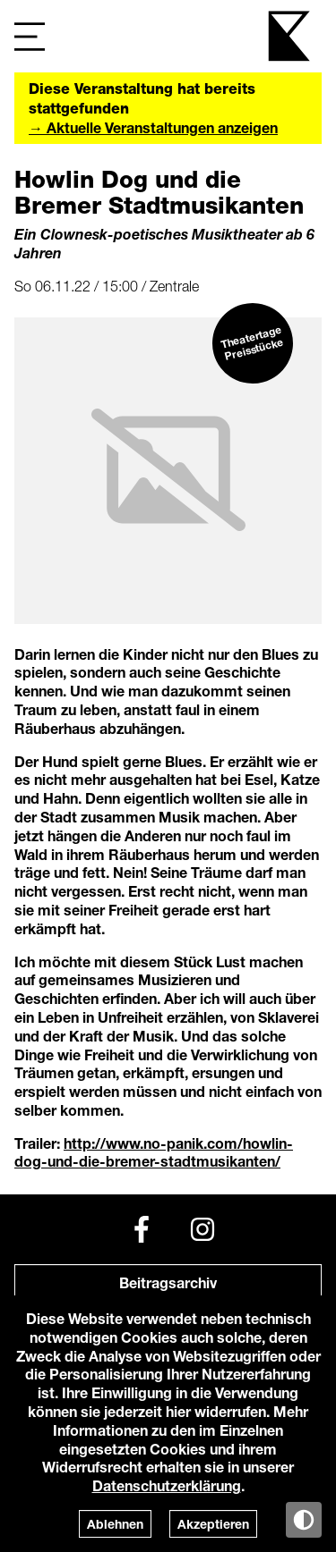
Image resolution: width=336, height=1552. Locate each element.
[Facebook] (141, 1229)
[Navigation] (29, 36)
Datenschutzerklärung (166, 1485)
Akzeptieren (213, 1523)
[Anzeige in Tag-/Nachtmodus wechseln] (304, 1520)
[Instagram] (202, 1229)
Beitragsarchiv (168, 1282)
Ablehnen (115, 1523)
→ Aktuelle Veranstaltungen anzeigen (153, 127)
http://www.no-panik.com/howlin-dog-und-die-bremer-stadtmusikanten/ (153, 1152)
